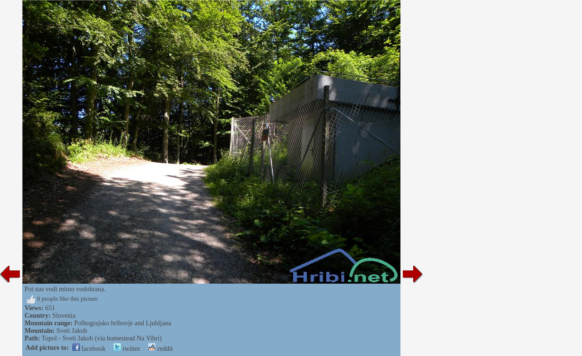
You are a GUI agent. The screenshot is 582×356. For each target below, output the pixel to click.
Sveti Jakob (71, 330)
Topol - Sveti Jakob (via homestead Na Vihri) (102, 338)
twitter (126, 348)
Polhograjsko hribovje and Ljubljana (122, 323)
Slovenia (64, 315)
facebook (89, 348)
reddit (160, 348)
